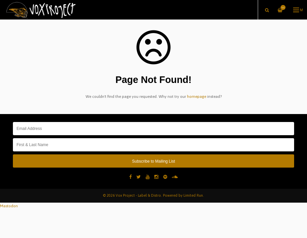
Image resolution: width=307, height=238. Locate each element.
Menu (298, 10)
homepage (196, 96)
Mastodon (9, 206)
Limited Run (193, 195)
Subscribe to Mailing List (153, 161)
